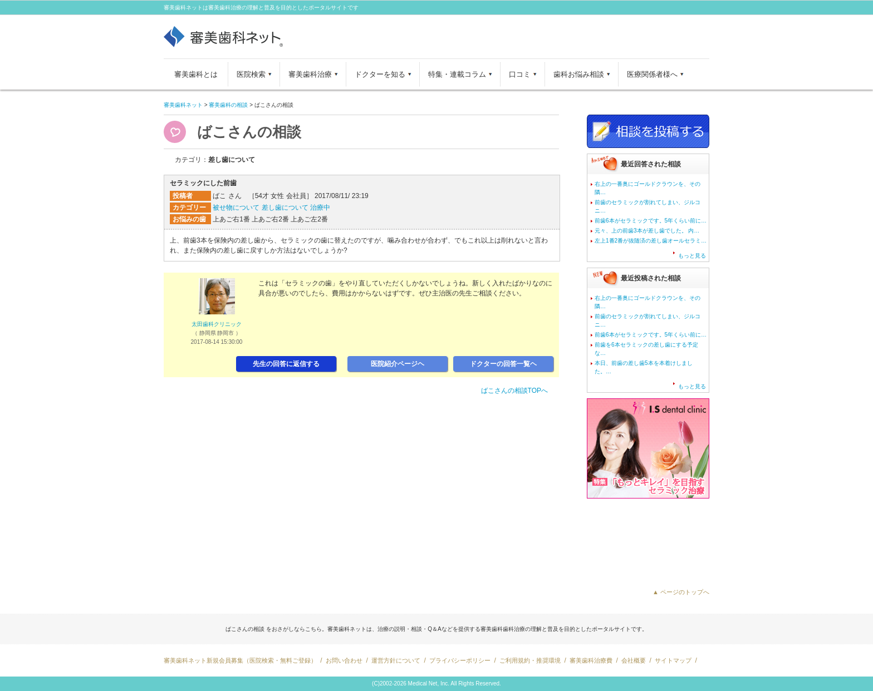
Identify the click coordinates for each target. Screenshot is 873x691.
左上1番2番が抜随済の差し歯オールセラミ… (651, 241)
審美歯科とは (196, 74)
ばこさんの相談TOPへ (514, 390)
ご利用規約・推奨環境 (530, 660)
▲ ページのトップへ (681, 592)
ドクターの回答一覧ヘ (503, 364)
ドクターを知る (380, 74)
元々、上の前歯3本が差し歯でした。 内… (647, 231)
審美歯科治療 (310, 74)
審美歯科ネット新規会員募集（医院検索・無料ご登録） (240, 660)
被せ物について (236, 207)
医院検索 (251, 74)
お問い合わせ (344, 660)
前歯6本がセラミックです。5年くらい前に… (651, 221)
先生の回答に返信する (286, 364)
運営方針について (395, 660)
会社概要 (633, 660)
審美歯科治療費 (591, 660)
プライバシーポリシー (460, 660)
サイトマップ (673, 660)
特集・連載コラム (457, 74)
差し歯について (285, 207)
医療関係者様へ (652, 74)
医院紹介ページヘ (397, 364)
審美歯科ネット (183, 105)
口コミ (520, 74)
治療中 (320, 207)
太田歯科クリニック (217, 324)
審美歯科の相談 (228, 105)
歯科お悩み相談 (578, 74)
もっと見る (692, 256)
